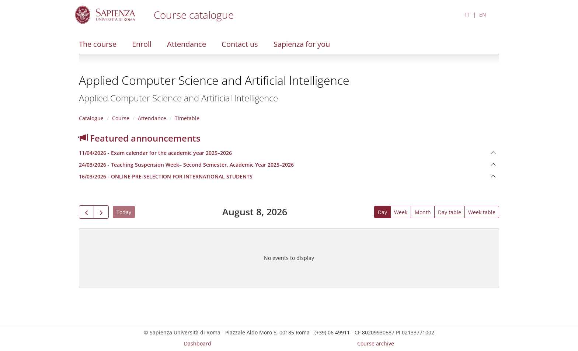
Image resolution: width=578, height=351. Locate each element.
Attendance (186, 44)
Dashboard (197, 343)
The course (97, 44)
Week (400, 212)
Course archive (375, 343)
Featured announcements (140, 138)
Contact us (240, 44)
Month (423, 212)
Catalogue (91, 118)
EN (482, 14)
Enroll (142, 44)
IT (467, 14)
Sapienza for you (302, 44)
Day (382, 212)
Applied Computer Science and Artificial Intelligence (214, 80)
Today (123, 212)
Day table (449, 212)
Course (120, 118)
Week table (481, 212)
